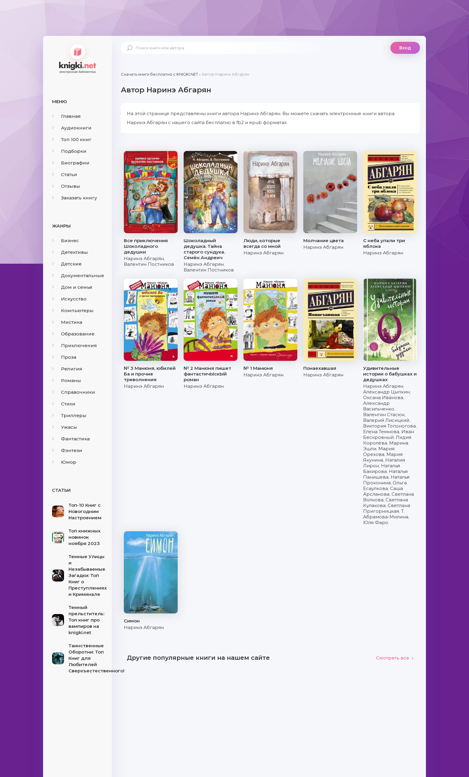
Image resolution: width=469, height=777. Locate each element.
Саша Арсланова (383, 491)
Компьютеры (73, 310)
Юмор (64, 462)
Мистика (67, 322)
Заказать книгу (74, 198)
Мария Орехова (379, 451)
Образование (73, 334)
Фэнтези (67, 450)
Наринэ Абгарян (144, 258)
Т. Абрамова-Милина (385, 514)
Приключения (74, 345)
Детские (67, 264)
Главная (66, 116)
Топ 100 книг (72, 139)
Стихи (63, 404)
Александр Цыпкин (386, 392)
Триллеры (69, 415)
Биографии (70, 163)
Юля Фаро (375, 522)
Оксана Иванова (383, 397)
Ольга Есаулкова (385, 485)
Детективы (70, 252)
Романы (66, 380)
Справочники (73, 392)
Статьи (64, 174)
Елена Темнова (381, 431)
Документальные (78, 275)
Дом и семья (72, 287)
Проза (64, 357)
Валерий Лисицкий (386, 420)
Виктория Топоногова (389, 426)
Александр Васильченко (378, 406)
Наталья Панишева (385, 474)
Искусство (69, 299)
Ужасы (64, 427)
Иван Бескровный (388, 434)
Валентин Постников (149, 264)
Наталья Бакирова (381, 468)
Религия (67, 369)
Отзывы (66, 186)
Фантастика (71, 439)
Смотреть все (395, 658)
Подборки (69, 151)
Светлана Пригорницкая (386, 508)
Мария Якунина (383, 457)
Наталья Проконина (386, 480)
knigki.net (77, 58)
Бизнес (65, 240)
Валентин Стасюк (384, 414)
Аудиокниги (72, 128)
